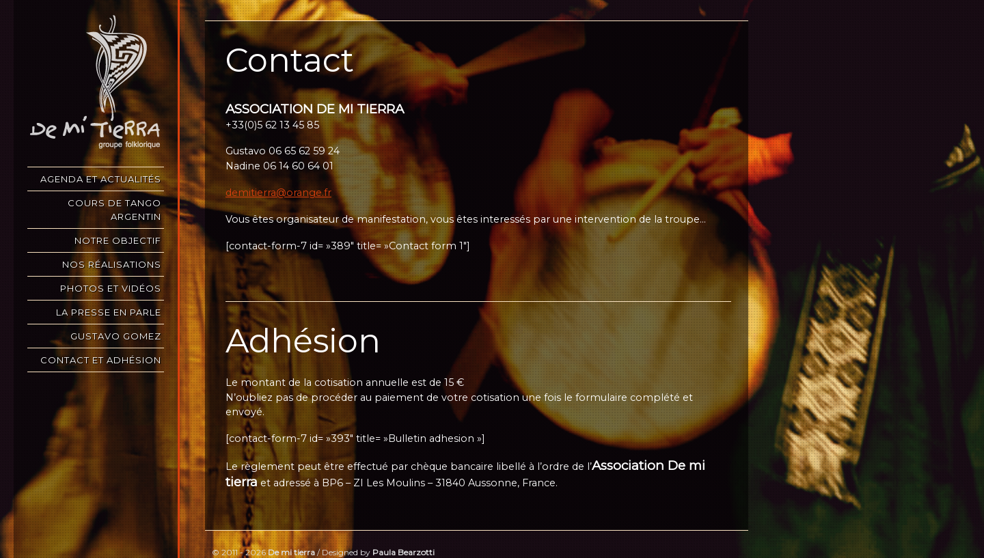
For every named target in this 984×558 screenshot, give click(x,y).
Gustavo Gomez (115, 336)
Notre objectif (117, 240)
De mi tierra (291, 552)
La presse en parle (108, 312)
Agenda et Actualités (100, 178)
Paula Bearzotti (403, 552)
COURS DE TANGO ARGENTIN (114, 209)
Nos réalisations (111, 264)
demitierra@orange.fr (278, 192)
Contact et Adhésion (100, 359)
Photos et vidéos (110, 288)
